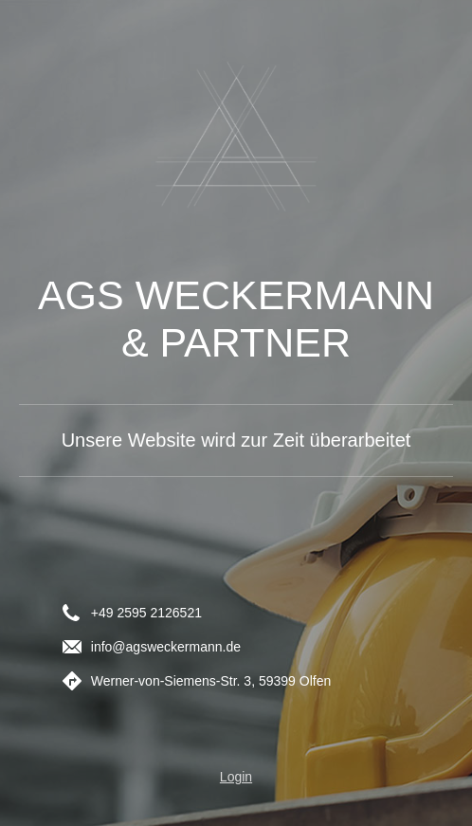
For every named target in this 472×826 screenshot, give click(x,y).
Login (236, 776)
